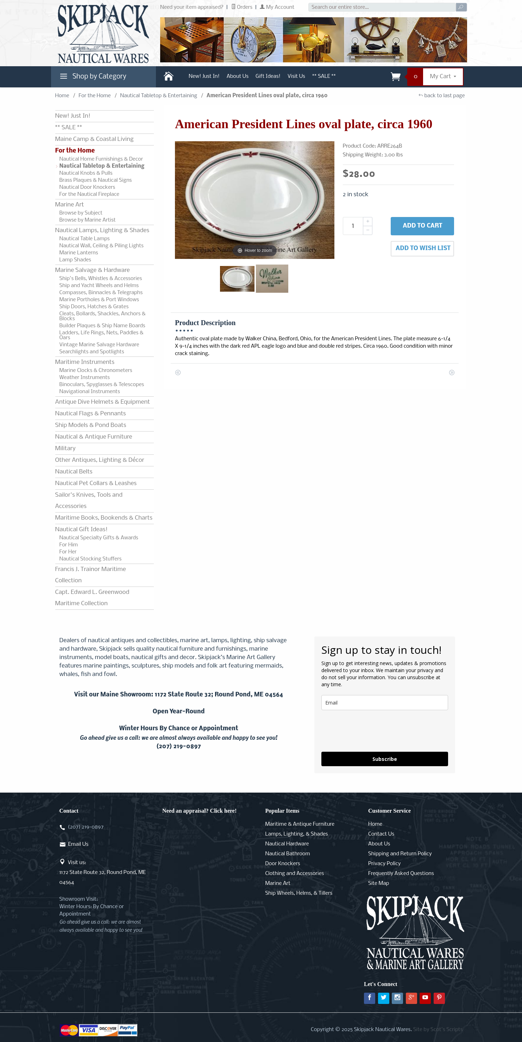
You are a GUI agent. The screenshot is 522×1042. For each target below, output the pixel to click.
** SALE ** (324, 76)
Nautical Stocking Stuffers (90, 559)
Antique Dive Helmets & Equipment (102, 402)
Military (65, 448)
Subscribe (384, 759)
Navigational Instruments (89, 391)
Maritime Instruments (84, 362)
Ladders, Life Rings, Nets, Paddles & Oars (101, 335)
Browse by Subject (81, 213)
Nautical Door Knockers (87, 187)
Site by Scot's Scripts (438, 1029)
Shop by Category (92, 78)
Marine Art (69, 204)
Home (62, 96)
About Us (238, 76)
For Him (68, 544)
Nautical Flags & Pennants (90, 413)
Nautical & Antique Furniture (93, 437)
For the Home (94, 96)
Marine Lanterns (78, 252)
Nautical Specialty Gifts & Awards (98, 537)
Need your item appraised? (192, 7)
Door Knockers (282, 864)
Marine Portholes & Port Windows (99, 299)
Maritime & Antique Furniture (300, 824)
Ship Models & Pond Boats (90, 425)
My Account (277, 7)
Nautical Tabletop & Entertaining (158, 96)
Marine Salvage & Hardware (92, 270)
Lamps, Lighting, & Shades (296, 834)
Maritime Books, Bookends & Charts (103, 518)
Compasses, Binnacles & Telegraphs (101, 292)
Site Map (378, 883)
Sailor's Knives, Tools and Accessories (88, 501)
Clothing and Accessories (294, 873)
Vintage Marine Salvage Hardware (99, 344)
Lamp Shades (75, 260)
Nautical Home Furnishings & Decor (101, 159)
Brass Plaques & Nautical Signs (95, 180)
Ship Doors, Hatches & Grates (94, 306)
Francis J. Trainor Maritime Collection (90, 575)
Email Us (78, 844)
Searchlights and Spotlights (91, 351)
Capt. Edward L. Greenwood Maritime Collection (92, 598)
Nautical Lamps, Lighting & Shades (102, 230)
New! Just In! (204, 76)
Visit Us (296, 76)
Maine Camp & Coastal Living (94, 139)
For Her (68, 552)
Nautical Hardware (287, 844)
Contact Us (381, 834)
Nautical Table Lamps (84, 238)
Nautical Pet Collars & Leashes (96, 483)
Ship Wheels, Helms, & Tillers (299, 893)
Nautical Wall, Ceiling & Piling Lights (101, 245)
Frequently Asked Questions (401, 873)
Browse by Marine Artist (87, 220)
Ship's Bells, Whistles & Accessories (100, 278)
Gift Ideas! (268, 76)
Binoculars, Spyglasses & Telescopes (101, 384)
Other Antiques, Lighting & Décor (99, 460)
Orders (242, 7)
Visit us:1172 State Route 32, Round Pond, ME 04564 (102, 872)
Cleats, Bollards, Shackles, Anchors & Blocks (102, 316)
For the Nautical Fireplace (89, 194)
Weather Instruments (84, 377)
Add (422, 226)
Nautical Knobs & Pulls (86, 173)
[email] (384, 702)
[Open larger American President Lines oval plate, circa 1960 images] (254, 200)
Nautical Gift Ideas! (81, 529)
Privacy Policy (384, 864)
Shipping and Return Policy (400, 854)
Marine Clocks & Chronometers (95, 370)
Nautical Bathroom (287, 854)
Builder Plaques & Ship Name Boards (102, 325)
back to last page (441, 96)
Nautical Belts (74, 472)
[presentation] (374, 731)
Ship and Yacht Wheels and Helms (99, 285)
